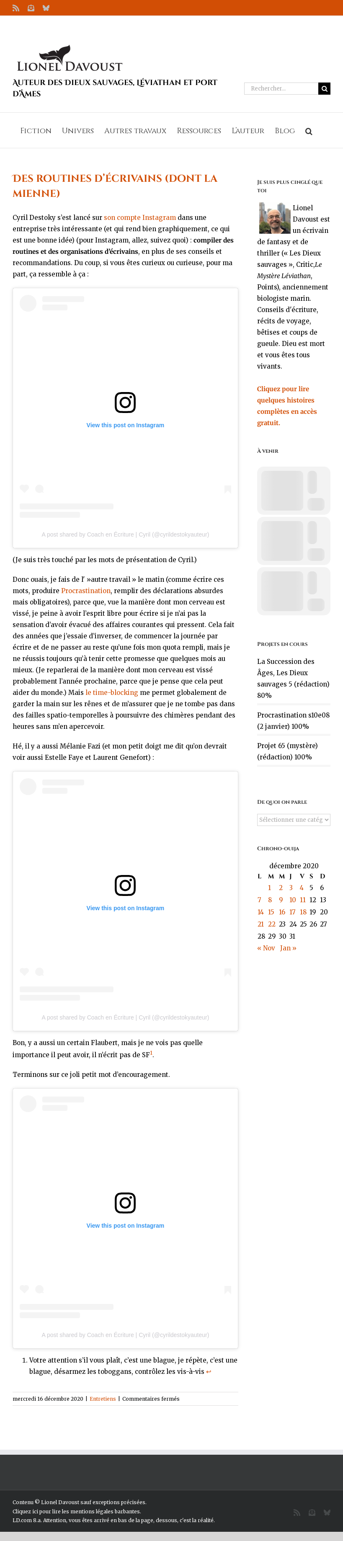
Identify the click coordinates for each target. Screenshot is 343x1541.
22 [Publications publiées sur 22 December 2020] (272, 924)
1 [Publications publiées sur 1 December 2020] (269, 888)
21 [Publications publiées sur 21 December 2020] (261, 924)
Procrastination (86, 591)
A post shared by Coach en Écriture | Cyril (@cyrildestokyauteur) (125, 534)
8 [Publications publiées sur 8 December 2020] (270, 900)
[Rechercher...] (281, 89)
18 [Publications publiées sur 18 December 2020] (303, 912)
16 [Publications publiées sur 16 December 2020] (282, 912)
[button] (308, 130)
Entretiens (103, 1399)
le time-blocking (111, 693)
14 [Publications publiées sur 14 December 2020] (261, 912)
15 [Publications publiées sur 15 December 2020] (271, 912)
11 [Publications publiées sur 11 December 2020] (303, 900)
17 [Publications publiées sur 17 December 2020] (292, 912)
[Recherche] (324, 89)
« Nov (266, 948)
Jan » (288, 948)
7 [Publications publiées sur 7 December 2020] (259, 900)
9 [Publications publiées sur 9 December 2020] (281, 900)
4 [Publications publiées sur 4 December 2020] (302, 888)
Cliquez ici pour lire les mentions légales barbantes (76, 1511)
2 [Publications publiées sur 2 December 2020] (281, 888)
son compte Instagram (140, 218)
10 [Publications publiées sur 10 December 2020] (292, 900)
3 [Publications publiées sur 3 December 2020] (291, 888)
